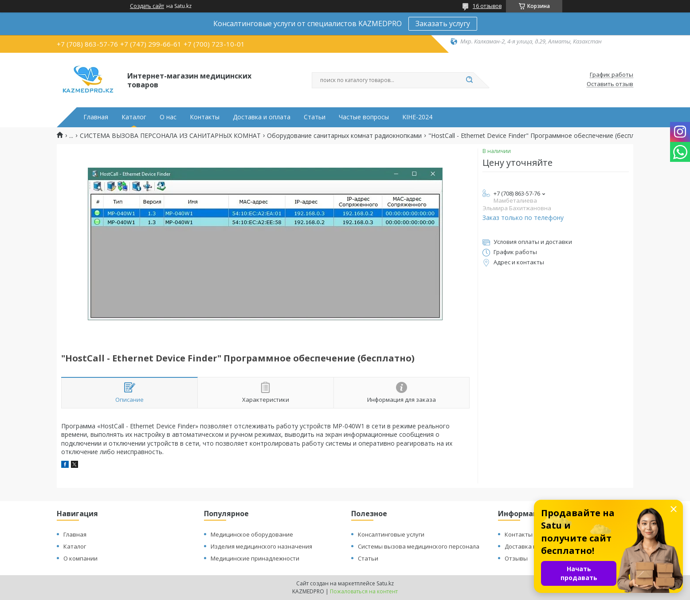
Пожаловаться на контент (364, 591)
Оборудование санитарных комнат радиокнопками (344, 136)
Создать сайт (147, 6)
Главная (95, 117)
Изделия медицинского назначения (261, 546)
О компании (80, 558)
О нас (168, 117)
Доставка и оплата (261, 117)
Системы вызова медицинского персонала (418, 546)
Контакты (205, 117)
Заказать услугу (443, 23)
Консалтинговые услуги (391, 534)
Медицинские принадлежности (255, 558)
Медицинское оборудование (252, 534)
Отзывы (516, 558)
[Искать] (469, 80)
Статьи (314, 117)
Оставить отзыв (610, 84)
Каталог (134, 117)
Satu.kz (385, 583)
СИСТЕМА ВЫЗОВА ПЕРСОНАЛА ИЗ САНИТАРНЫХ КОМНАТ (170, 136)
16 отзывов (487, 6)
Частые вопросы (364, 117)
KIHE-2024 (417, 117)
